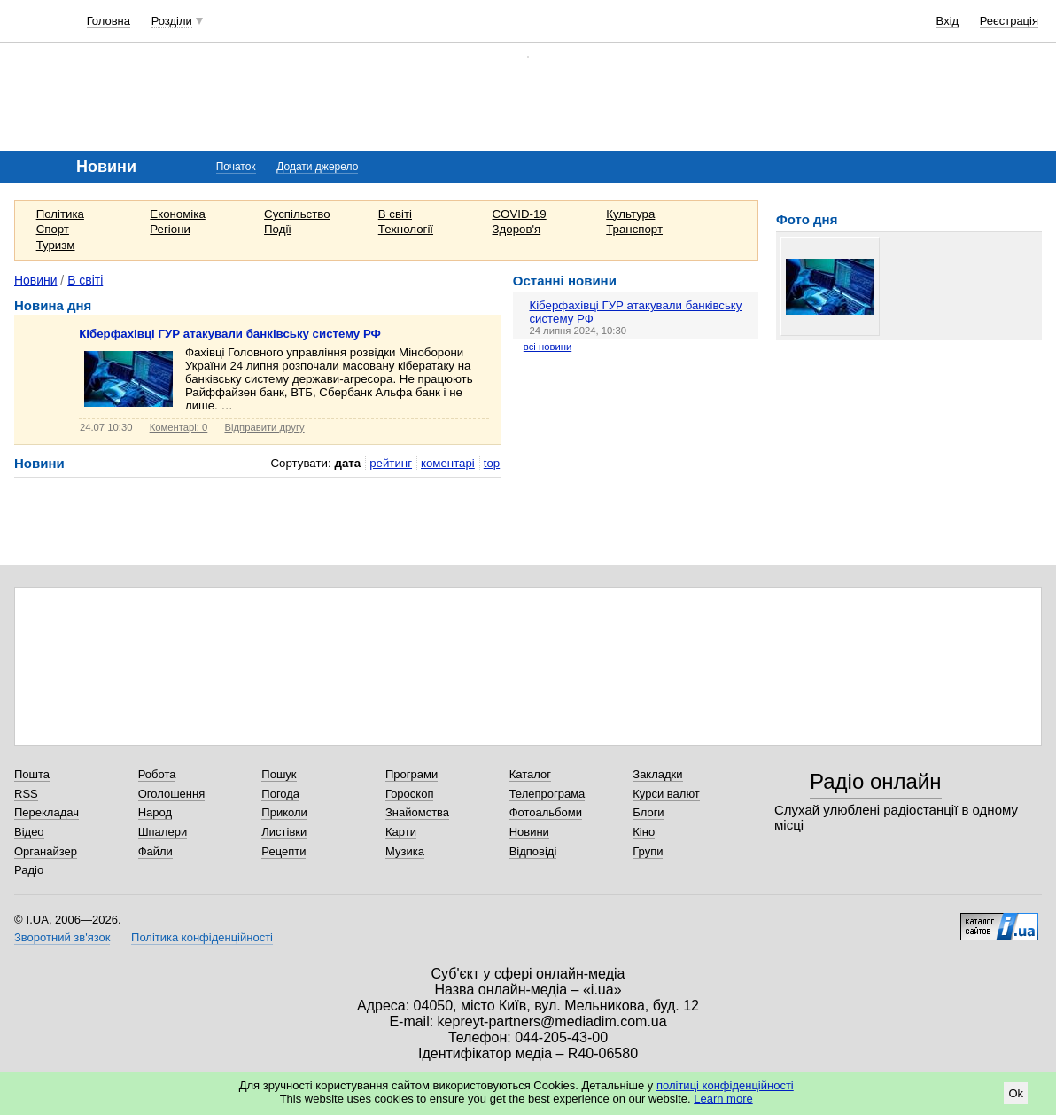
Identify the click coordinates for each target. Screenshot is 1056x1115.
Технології (405, 229)
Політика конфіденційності (202, 937)
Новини (36, 280)
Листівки (284, 831)
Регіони (170, 229)
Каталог (530, 774)
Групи (648, 851)
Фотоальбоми (545, 812)
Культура (630, 214)
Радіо (28, 870)
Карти (400, 831)
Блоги (648, 812)
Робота (157, 774)
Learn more (723, 1098)
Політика (60, 214)
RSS (26, 793)
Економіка (177, 214)
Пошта (32, 774)
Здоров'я (517, 229)
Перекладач (46, 812)
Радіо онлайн (876, 781)
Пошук (278, 774)
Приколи (284, 812)
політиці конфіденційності (725, 1085)
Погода (280, 793)
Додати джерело (317, 166)
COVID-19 (520, 214)
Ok (1015, 1093)
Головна (108, 20)
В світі (395, 214)
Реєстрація (1009, 20)
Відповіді (533, 851)
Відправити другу (264, 427)
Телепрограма (547, 793)
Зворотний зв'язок (62, 937)
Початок (236, 166)
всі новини (547, 346)
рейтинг (390, 463)
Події (277, 229)
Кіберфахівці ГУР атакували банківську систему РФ (230, 333)
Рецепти (283, 851)
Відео (29, 831)
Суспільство (297, 214)
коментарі (448, 463)
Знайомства (417, 812)
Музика (404, 851)
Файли (155, 851)
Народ (155, 812)
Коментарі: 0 (179, 427)
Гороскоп (409, 793)
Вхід (947, 20)
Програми (411, 774)
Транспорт (634, 229)
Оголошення (172, 793)
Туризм (55, 245)
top (492, 463)
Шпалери (163, 831)
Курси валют (666, 793)
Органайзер (45, 851)
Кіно (644, 831)
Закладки (657, 774)
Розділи (171, 20)
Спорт (52, 229)
